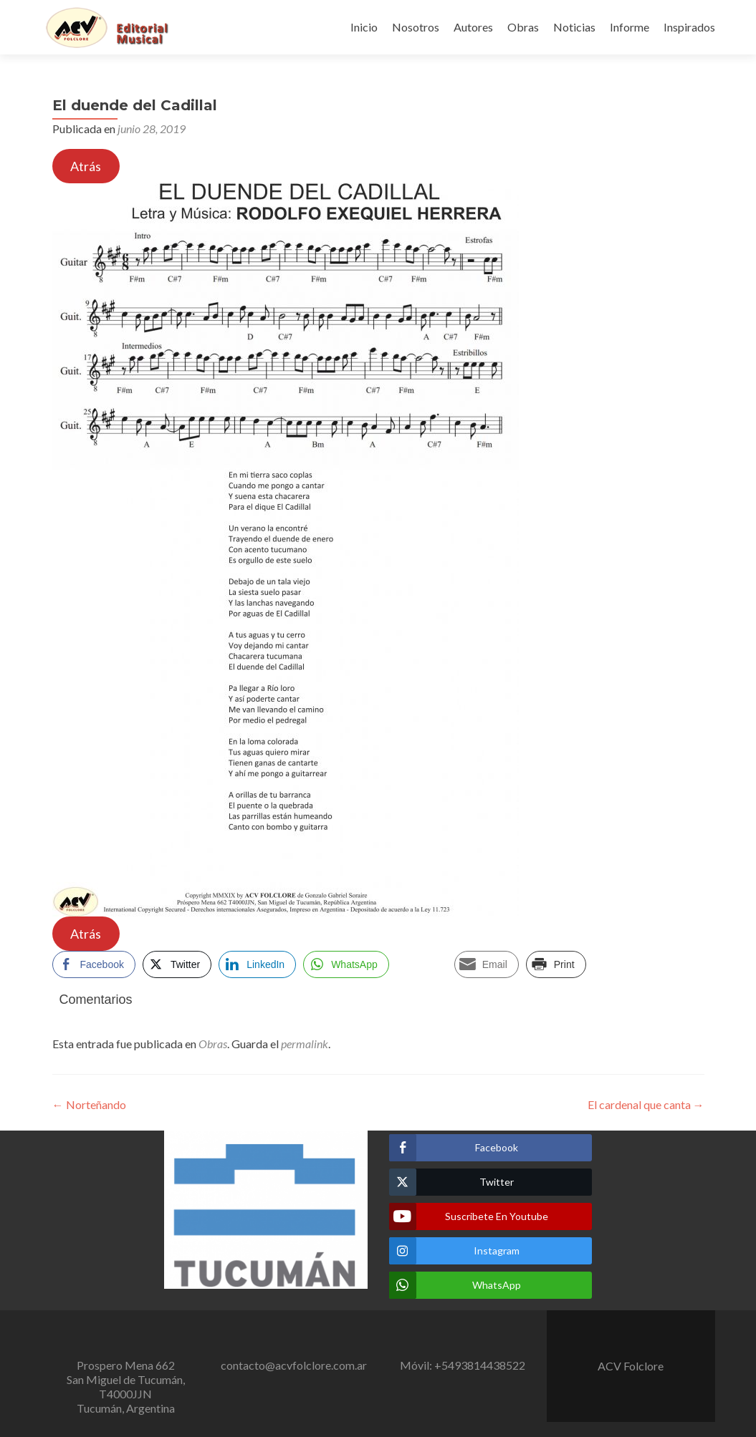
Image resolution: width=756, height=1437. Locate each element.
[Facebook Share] (93, 964)
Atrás (85, 166)
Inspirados (689, 27)
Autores (473, 27)
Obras (523, 27)
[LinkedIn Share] (257, 964)
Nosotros (415, 27)
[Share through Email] (486, 964)
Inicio (364, 27)
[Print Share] (556, 964)
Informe (629, 27)
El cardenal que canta (646, 1104)
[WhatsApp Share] (346, 964)
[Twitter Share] (177, 964)
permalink (304, 1043)
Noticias (574, 27)
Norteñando (89, 1104)
